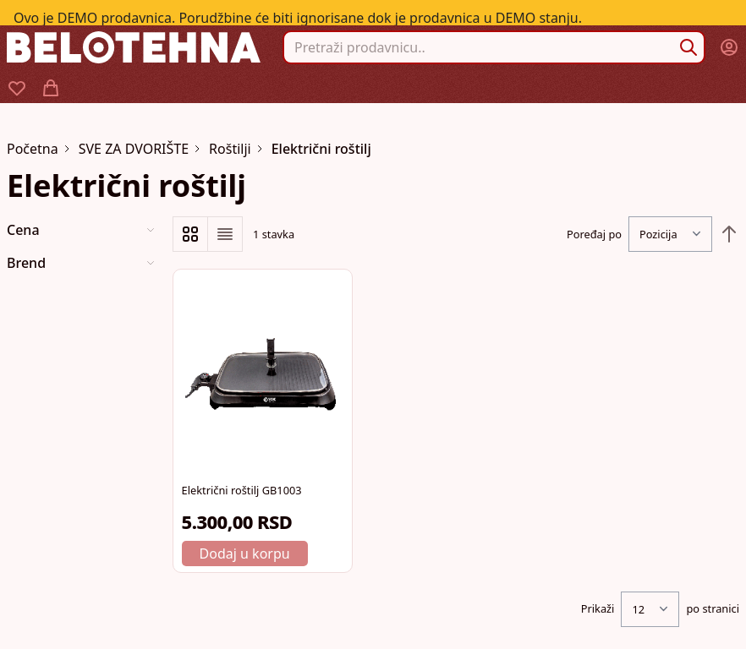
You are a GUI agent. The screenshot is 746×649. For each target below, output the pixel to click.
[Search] (688, 47)
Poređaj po (594, 234)
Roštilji (230, 148)
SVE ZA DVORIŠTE (134, 148)
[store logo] (134, 47)
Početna (32, 148)
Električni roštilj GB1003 (242, 490)
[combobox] (493, 47)
